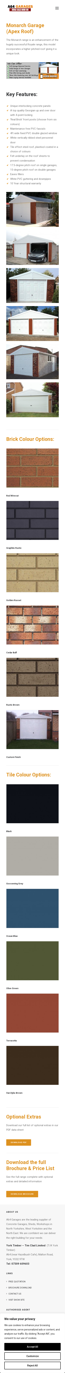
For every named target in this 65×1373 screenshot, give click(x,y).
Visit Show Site (16, 1300)
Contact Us (14, 1294)
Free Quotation (16, 1281)
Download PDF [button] (19, 1142)
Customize (32, 1356)
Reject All (32, 1365)
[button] (57, 8)
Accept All (32, 1346)
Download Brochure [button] (22, 1194)
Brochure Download (20, 1287)
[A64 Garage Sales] (20, 8)
